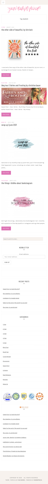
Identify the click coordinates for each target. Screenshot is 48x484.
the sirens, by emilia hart (10, 307)
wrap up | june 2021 (9, 124)
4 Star (4, 338)
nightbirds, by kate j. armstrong (12, 442)
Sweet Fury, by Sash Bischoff (11, 289)
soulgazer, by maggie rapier (11, 298)
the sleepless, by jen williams (11, 293)
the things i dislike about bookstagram (16, 183)
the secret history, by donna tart (12, 446)
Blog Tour (4, 83)
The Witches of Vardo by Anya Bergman (14, 451)
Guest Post (6, 366)
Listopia (5, 370)
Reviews (5, 379)
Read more (6, 75)
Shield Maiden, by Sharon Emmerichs (13, 456)
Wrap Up (3, 122)
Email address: (24, 256)
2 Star (4, 329)
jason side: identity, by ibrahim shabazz (14, 437)
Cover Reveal (7, 356)
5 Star (3, 27)
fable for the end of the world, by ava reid (15, 303)
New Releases (7, 375)
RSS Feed (25, 407)
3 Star (4, 333)
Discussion (4, 180)
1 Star (4, 324)
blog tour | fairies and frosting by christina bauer (21, 85)
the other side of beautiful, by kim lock (17, 29)
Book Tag (5, 352)
